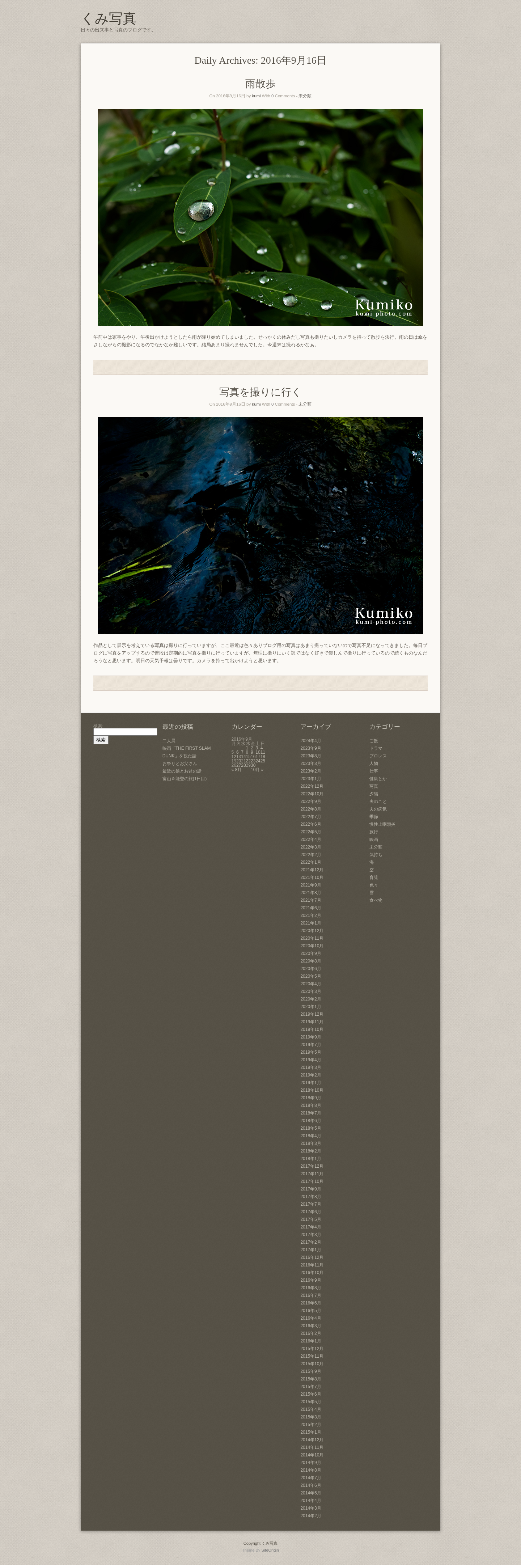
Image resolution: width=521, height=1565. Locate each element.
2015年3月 (310, 1417)
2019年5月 (310, 1052)
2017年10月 (311, 1181)
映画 (373, 839)
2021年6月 (310, 907)
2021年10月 (311, 877)
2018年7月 (310, 1113)
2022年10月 (311, 793)
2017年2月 (310, 1242)
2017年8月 (310, 1196)
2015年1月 (310, 1432)
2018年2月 (310, 1151)
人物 (373, 763)
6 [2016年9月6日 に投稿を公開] (237, 752)
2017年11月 (311, 1173)
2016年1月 (310, 1341)
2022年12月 (311, 786)
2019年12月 (311, 1014)
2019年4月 (310, 1059)
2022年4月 (310, 839)
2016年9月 (310, 1280)
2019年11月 (311, 1021)
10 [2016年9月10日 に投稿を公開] (257, 752)
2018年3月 (310, 1143)
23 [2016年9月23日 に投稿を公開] (253, 761)
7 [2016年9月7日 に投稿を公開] (242, 752)
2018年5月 (310, 1128)
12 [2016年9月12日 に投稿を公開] (234, 756)
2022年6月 (310, 824)
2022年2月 (310, 854)
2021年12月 (311, 869)
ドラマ (375, 748)
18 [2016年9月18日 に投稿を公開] (262, 756)
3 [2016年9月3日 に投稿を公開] (256, 747)
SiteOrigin (270, 1550)
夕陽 (373, 793)
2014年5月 (310, 1493)
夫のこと (378, 801)
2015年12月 (311, 1348)
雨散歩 (260, 83)
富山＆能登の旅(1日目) (184, 778)
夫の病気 (378, 809)
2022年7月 (310, 816)
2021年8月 (310, 892)
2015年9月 (310, 1371)
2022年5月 (310, 831)
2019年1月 (310, 1082)
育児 (373, 877)
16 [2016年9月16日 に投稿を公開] (253, 756)
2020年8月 (310, 961)
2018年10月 (311, 1090)
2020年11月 (311, 938)
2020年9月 (310, 953)
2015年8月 (310, 1379)
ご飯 (373, 740)
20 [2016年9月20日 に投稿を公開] (238, 761)
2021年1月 (310, 923)
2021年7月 (310, 900)
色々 (373, 885)
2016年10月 (311, 1272)
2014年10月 (311, 1455)
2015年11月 (311, 1356)
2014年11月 (311, 1447)
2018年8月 (310, 1105)
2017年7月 (310, 1204)
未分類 (305, 96)
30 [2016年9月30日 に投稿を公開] (253, 765)
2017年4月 (310, 1227)
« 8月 (237, 769)
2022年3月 (310, 847)
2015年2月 (310, 1424)
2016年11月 (311, 1265)
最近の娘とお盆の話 (182, 771)
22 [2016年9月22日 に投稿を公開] (248, 761)
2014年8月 (310, 1470)
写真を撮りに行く (260, 392)
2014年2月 (310, 1515)
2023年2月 (310, 771)
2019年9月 (310, 1037)
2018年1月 (310, 1158)
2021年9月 (310, 885)
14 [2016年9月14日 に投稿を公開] (243, 756)
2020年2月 (310, 999)
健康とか (378, 778)
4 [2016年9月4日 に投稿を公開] (261, 747)
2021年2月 (310, 915)
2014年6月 (310, 1485)
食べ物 (375, 900)
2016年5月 (310, 1310)
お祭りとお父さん (179, 763)
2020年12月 (311, 930)
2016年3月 (310, 1325)
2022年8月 (310, 809)
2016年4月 (310, 1318)
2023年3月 (310, 763)
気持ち (375, 854)
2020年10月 (311, 945)
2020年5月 (310, 976)
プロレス (378, 755)
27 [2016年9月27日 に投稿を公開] (238, 765)
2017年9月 (310, 1189)
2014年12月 (311, 1439)
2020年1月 (310, 1006)
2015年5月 (310, 1401)
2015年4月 (310, 1409)
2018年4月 (310, 1135)
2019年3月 (310, 1067)
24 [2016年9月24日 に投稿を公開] (257, 761)
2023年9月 (310, 748)
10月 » (257, 769)
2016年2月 (310, 1333)
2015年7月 (310, 1386)
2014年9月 (310, 1462)
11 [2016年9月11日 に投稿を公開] (262, 752)
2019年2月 (310, 1075)
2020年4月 (310, 983)
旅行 (373, 831)
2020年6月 (310, 968)
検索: (98, 725)
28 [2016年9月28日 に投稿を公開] (243, 765)
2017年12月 (311, 1166)
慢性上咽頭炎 (382, 824)
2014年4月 (310, 1500)
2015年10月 (311, 1363)
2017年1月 (310, 1249)
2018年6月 (310, 1120)
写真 (373, 786)
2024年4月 (310, 740)
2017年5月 (310, 1219)
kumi (256, 96)
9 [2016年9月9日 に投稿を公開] (252, 752)
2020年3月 (310, 991)
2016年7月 (310, 1295)
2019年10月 (311, 1029)
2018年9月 (310, 1097)
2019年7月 (310, 1044)
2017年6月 (310, 1211)
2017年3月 (310, 1234)
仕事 (373, 771)
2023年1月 (310, 778)
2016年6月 (310, 1303)
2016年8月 (310, 1287)
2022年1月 (310, 862)
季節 (373, 816)
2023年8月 (310, 755)
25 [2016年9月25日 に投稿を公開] (262, 761)
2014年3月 (310, 1508)
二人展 (168, 740)
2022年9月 (310, 801)
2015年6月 (310, 1394)
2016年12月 (311, 1257)
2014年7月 (310, 1477)
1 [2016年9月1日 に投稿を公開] (247, 747)
